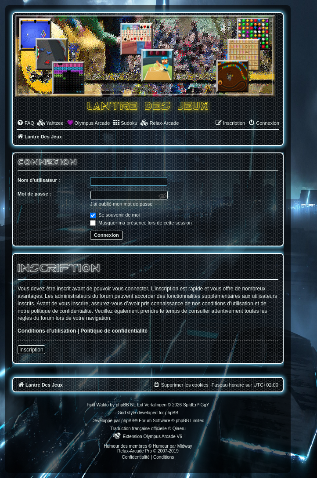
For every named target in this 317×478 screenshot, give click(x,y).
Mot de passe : (34, 193)
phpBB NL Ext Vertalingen (141, 404)
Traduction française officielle (138, 428)
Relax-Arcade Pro (134, 451)
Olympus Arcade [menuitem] (92, 123)
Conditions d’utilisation (47, 331)
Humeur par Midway (172, 446)
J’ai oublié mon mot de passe (121, 203)
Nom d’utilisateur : (39, 180)
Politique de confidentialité (114, 331)
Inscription (31, 350)
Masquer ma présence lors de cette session (141, 222)
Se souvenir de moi (115, 214)
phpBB (127, 420)
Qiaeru (179, 428)
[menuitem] (25, 123)
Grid (122, 412)
